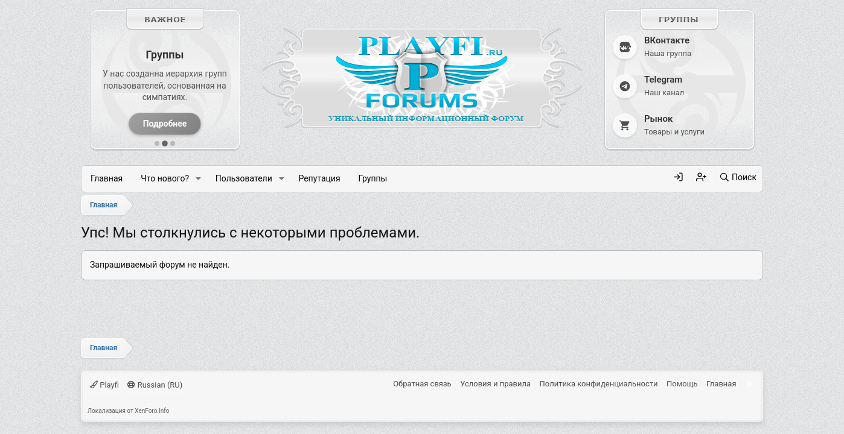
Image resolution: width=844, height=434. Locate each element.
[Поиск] (737, 178)
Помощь (682, 383)
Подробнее (165, 123)
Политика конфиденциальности (599, 383)
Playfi (104, 384)
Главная (107, 178)
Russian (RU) (154, 384)
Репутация (319, 178)
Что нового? (165, 178)
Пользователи (244, 178)
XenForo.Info (152, 410)
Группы (373, 178)
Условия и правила (495, 383)
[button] (198, 179)
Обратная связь (422, 383)
